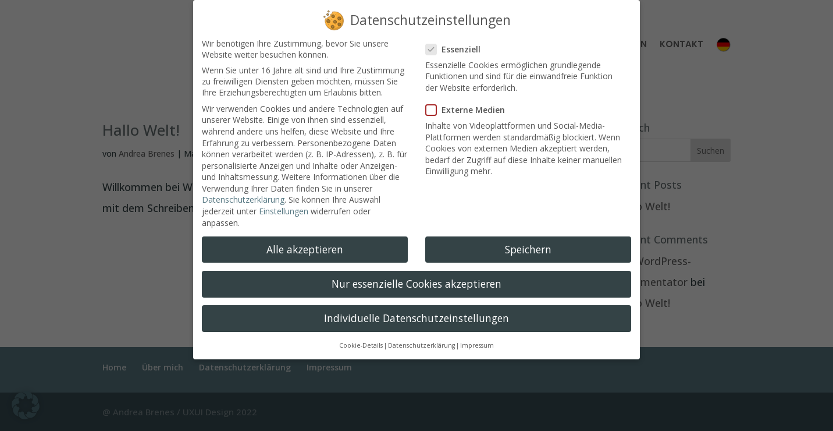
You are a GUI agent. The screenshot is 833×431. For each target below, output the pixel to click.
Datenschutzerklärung (243, 190)
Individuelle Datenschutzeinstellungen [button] (416, 309)
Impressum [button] (477, 337)
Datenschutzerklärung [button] (421, 337)
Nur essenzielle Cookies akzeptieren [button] (416, 275)
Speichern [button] (528, 241)
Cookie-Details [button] (361, 337)
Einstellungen (283, 202)
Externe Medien (470, 101)
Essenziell (457, 40)
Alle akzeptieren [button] (304, 241)
